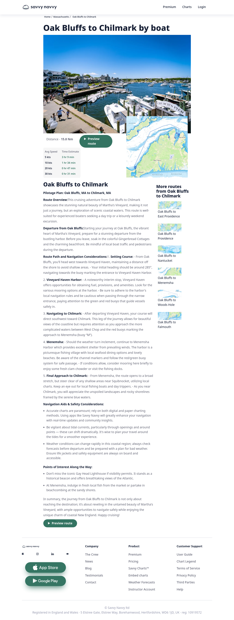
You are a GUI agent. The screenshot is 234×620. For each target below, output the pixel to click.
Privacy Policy (186, 575)
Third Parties (186, 582)
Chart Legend (186, 561)
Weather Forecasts (141, 582)
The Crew (91, 554)
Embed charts (138, 575)
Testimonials (94, 575)
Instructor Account (141, 589)
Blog (88, 568)
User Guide (185, 554)
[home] (45, 7)
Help (180, 589)
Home (47, 16)
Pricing (133, 561)
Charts (187, 7)
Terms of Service (188, 568)
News (89, 561)
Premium (169, 7)
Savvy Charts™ (138, 568)
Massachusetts (61, 16)
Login (202, 7)
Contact (90, 582)
